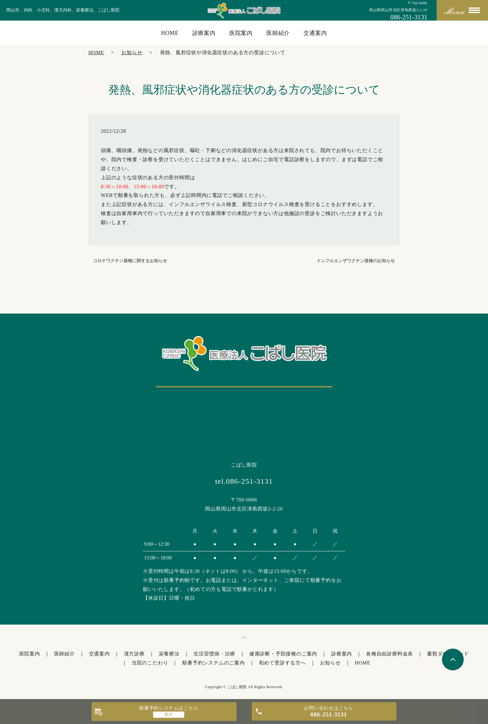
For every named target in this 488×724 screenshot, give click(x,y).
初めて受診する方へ (282, 662)
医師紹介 (278, 33)
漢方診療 (134, 653)
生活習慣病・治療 (214, 653)
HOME (170, 33)
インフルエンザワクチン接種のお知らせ (356, 260)
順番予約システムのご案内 (213, 662)
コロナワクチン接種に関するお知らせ (130, 260)
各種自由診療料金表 (389, 653)
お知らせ (131, 52)
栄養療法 (169, 653)
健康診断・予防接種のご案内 (283, 653)
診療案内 (204, 33)
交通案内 (315, 33)
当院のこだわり (150, 662)
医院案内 (241, 33)
